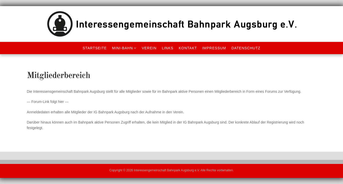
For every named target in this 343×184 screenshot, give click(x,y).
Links (167, 48)
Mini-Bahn (122, 48)
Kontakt (188, 48)
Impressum (214, 48)
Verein (149, 48)
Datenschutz (245, 48)
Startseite (95, 48)
